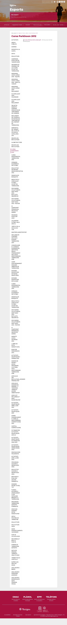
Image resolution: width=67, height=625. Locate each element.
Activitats (28, 24)
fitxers (23, 33)
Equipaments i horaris (17, 24)
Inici (17, 33)
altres (27, 33)
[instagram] (64, 2)
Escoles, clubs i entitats (58, 24)
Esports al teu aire (37, 24)
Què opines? (28, 614)
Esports (16, 9)
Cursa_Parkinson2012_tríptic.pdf (32, 40)
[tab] (6, 25)
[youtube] (57, 2)
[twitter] (60, 2)
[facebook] (62, 2)
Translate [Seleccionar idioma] (54, 2)
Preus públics (47, 24)
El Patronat (6, 24)
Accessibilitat (7, 614)
